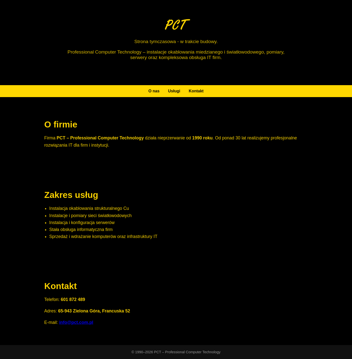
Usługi (174, 91)
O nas (153, 91)
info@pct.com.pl (76, 323)
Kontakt (196, 91)
